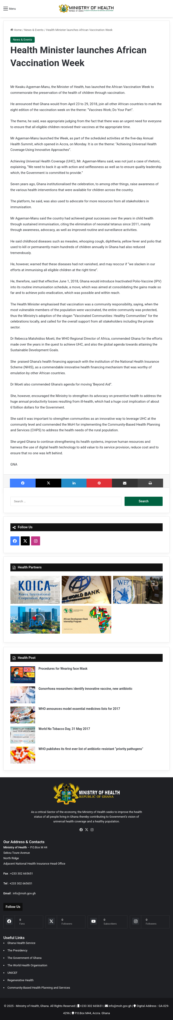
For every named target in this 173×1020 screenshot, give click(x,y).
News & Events (34, 30)
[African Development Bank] (86, 620)
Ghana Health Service (21, 941)
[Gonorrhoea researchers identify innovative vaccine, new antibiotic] (22, 694)
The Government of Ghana (24, 956)
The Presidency (17, 949)
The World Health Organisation (27, 964)
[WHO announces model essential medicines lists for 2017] (22, 714)
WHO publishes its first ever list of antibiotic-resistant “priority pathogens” (91, 749)
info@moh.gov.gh (24, 893)
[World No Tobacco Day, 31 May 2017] (22, 735)
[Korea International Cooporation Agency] (35, 590)
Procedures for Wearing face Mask (63, 668)
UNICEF (12, 971)
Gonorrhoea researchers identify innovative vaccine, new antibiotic (85, 688)
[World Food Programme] (138, 590)
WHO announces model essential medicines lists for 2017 (79, 709)
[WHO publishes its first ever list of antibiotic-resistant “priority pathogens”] (22, 755)
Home (16, 30)
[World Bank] (86, 590)
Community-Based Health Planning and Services (38, 986)
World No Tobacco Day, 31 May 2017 (64, 729)
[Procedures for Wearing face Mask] (22, 674)
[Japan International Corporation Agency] (35, 620)
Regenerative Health (20, 979)
